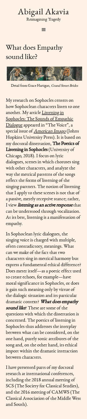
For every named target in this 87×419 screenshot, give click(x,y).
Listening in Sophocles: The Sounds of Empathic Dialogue (39, 118)
